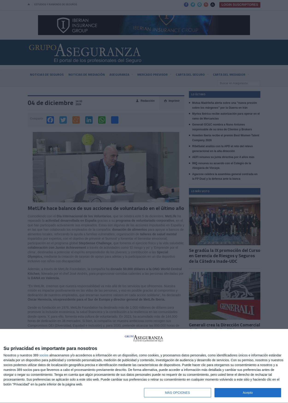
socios (44, 355)
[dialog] (144, 366)
